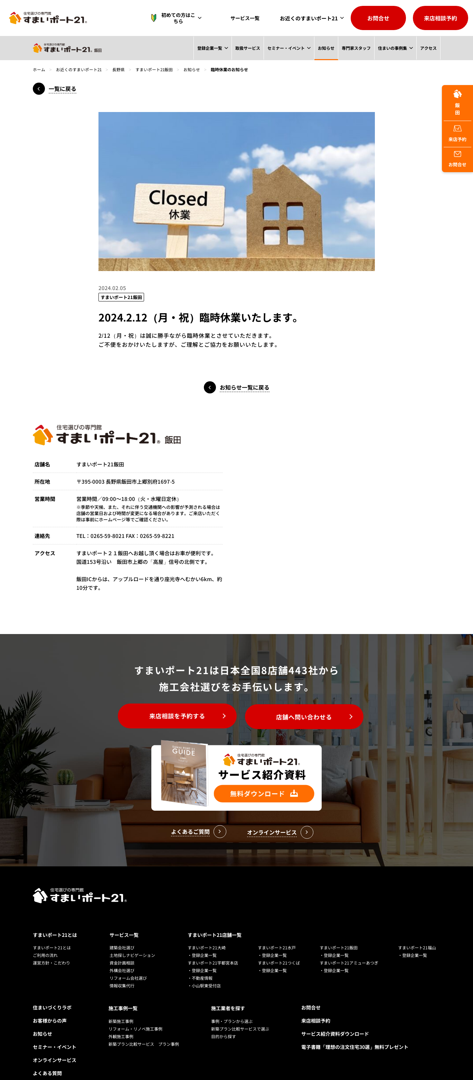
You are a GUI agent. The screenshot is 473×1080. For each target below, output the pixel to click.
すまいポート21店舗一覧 (215, 918)
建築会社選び (122, 931)
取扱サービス (247, 48)
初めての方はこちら (177, 18)
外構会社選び (122, 954)
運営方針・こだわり (51, 947)
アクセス (428, 48)
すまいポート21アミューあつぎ (349, 947)
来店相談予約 (440, 18)
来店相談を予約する (174, 716)
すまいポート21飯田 (155, 69)
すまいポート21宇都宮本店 (213, 947)
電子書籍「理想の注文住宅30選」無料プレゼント (354, 1030)
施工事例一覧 (123, 991)
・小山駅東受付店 (204, 969)
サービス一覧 (246, 18)
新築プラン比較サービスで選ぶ (240, 1012)
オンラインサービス (54, 1044)
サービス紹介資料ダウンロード (335, 1017)
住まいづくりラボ (52, 991)
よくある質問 (47, 1057)
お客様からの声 (50, 1004)
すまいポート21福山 (417, 931)
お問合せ (378, 18)
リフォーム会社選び (128, 962)
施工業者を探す (228, 991)
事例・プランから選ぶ (232, 1004)
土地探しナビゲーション (132, 939)
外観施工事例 (120, 1019)
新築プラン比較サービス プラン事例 (143, 1027)
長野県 (119, 69)
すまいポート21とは (55, 918)
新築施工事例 (120, 1004)
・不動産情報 (200, 962)
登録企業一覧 (209, 48)
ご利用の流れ (45, 939)
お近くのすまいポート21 (309, 18)
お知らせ (326, 48)
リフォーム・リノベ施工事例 (135, 1012)
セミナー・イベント (285, 48)
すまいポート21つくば (279, 947)
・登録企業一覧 (202, 939)
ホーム (39, 69)
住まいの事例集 (392, 48)
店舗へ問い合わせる (307, 716)
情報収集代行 (122, 969)
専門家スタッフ (355, 48)
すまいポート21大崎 (207, 931)
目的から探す (223, 1019)
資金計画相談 (122, 947)
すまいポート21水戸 (277, 931)
